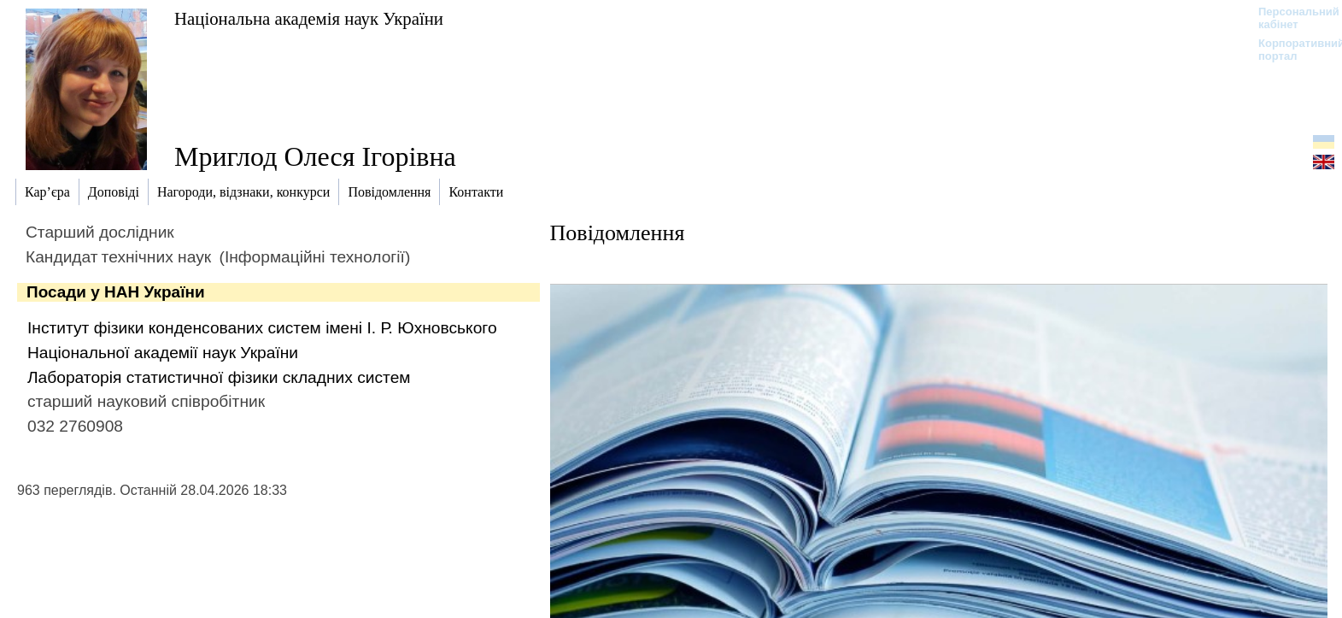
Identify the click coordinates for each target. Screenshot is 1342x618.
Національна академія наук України (308, 18)
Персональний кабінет (1290, 18)
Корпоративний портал (1290, 49)
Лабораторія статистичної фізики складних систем (219, 377)
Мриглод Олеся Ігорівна (315, 156)
